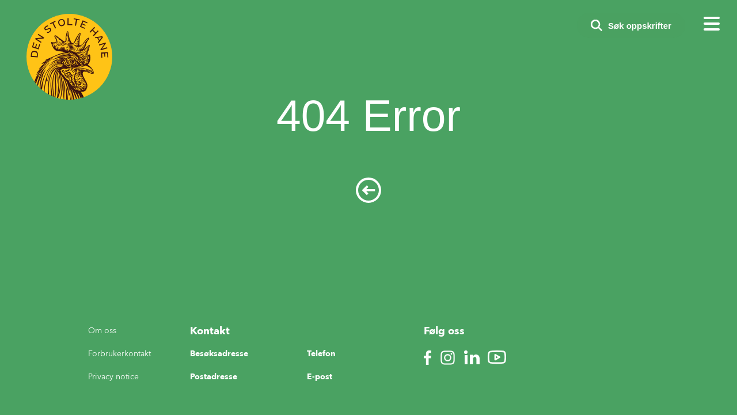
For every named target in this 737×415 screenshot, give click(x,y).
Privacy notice (113, 377)
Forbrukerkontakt (119, 354)
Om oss (102, 330)
